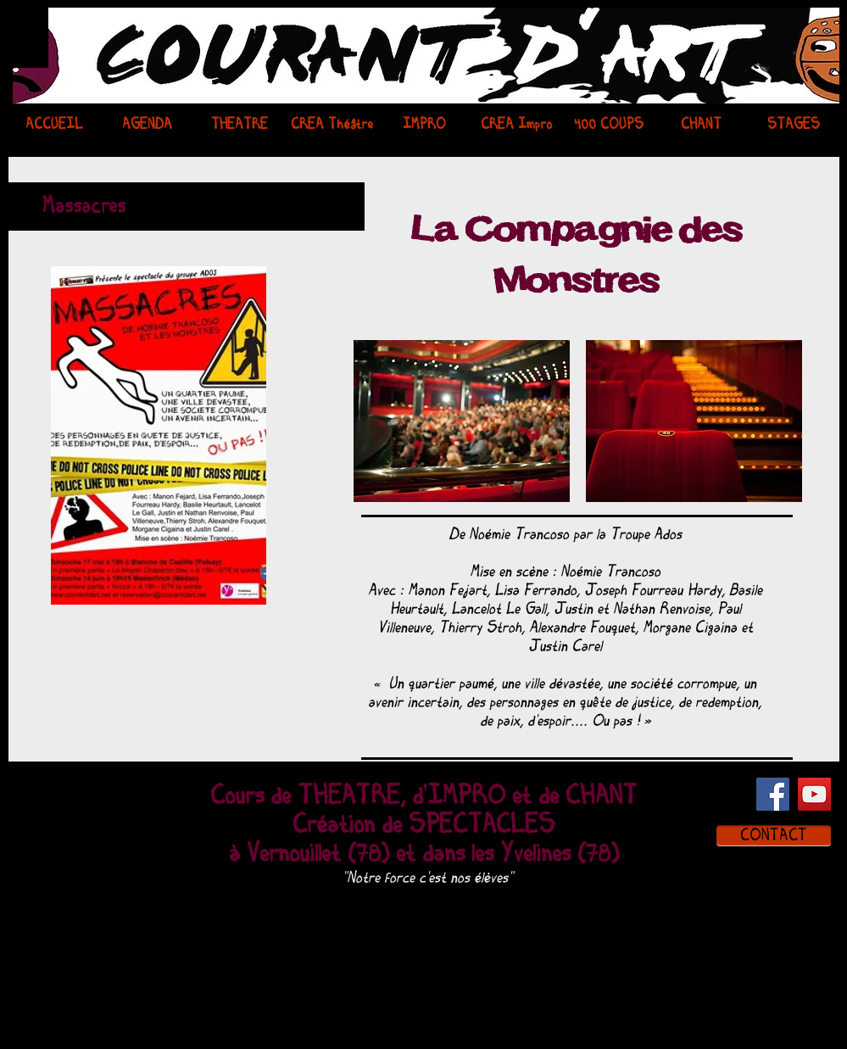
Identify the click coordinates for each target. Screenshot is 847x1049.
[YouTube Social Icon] (814, 794)
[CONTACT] (773, 835)
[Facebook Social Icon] (772, 794)
